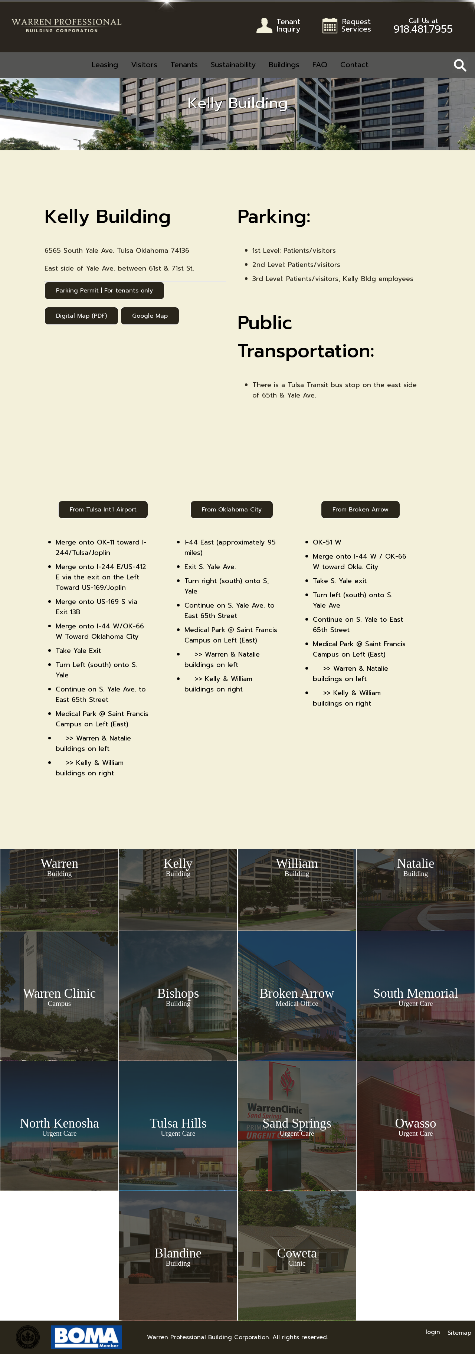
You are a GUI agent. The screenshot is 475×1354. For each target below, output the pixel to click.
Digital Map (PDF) (81, 315)
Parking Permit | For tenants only (104, 290)
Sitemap (459, 1332)
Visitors (144, 64)
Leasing (105, 64)
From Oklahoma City (232, 509)
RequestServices (356, 26)
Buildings (284, 64)
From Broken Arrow (360, 509)
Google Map (150, 315)
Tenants (184, 64)
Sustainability (233, 64)
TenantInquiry (288, 26)
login (433, 1332)
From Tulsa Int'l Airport (103, 509)
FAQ (319, 64)
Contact (354, 64)
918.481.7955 (423, 27)
